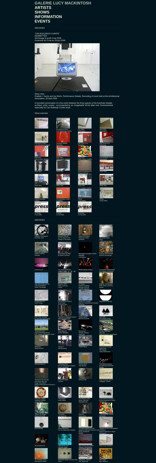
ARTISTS (43, 7)
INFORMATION (48, 16)
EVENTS (42, 21)
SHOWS (42, 12)
